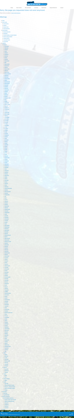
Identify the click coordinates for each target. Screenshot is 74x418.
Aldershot (6, 47)
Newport (6, 362)
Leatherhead (7, 212)
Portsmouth (7, 268)
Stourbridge (7, 309)
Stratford (6, 310)
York (5, 351)
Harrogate (6, 180)
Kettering (6, 207)
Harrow (6, 181)
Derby (6, 138)
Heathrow (6, 186)
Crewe (6, 131)
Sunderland (7, 317)
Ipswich (6, 199)
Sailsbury (6, 288)
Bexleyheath (7, 68)
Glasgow (6, 372)
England (5, 44)
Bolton (6, 80)
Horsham (6, 193)
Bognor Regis (7, 78)
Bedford (6, 67)
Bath (5, 62)
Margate (6, 233)
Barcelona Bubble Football (10, 388)
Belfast (6, 380)
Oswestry (6, 260)
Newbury (6, 243)
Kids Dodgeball (6, 394)
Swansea (6, 364)
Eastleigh (6, 144)
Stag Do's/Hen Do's (6, 396)
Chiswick (6, 122)
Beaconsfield (7, 64)
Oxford (6, 262)
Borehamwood (7, 81)
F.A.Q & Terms (6, 23)
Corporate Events (6, 39)
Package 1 (6, 402)
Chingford (6, 120)
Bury (5, 99)
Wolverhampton (8, 346)
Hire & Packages (6, 28)
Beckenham (7, 65)
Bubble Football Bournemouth (10, 399)
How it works (4, 22)
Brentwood (7, 89)
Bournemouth (7, 83)
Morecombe (7, 239)
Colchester (7, 125)
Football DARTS (6, 38)
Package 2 (7, 404)
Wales (4, 352)
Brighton (6, 91)
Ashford (6, 52)
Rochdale (6, 278)
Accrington (7, 46)
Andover (6, 49)
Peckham (6, 264)
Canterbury (7, 107)
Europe (4, 381)
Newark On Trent (8, 241)
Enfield (6, 149)
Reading (6, 273)
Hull (5, 196)
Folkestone (7, 160)
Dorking (6, 141)
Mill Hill (6, 236)
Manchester (7, 230)
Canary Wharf (7, 104)
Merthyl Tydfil (7, 360)
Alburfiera (6, 383)
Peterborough (7, 265)
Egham (6, 146)
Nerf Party (5, 393)
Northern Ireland (6, 378)
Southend (6, 301)
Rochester (6, 280)
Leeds (6, 214)
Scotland (5, 367)
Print (2, 413)
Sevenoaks (7, 289)
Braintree (6, 88)
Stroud (6, 314)
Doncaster (6, 139)
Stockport (6, 306)
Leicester (6, 215)
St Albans (6, 302)
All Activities (5, 41)
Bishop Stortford (8, 73)
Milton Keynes (7, 238)
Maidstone (7, 228)
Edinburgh (7, 370)
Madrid (6, 389)
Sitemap (6, 413)
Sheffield (6, 291)
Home (3, 20)
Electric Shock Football (7, 36)
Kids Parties (4, 391)
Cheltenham (7, 112)
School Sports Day (6, 31)
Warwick (6, 331)
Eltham (6, 147)
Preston (6, 270)
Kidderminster (7, 209)
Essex (6, 152)
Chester (6, 115)
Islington (6, 202)
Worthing (6, 349)
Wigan (6, 338)
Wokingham (7, 344)
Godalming (7, 165)
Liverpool (6, 220)
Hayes (6, 185)
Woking (6, 343)
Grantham (6, 167)
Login (72, 413)
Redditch (6, 275)
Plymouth (6, 267)
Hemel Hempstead (8, 188)
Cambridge (7, 102)
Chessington (7, 114)
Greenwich (7, 170)
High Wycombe (8, 191)
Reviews (4, 25)
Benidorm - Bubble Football (10, 386)
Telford (6, 320)
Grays (6, 168)
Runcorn (6, 286)
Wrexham (6, 365)
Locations (4, 43)
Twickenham (7, 328)
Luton (6, 223)
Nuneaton (6, 257)
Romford (6, 281)
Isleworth (6, 201)
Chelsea (6, 110)
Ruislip (6, 285)
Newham (6, 246)
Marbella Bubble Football (9, 385)
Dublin (6, 375)
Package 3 (7, 406)
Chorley (6, 123)
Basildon (6, 59)
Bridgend (6, 356)
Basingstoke (7, 60)
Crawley (6, 130)
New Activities (5, 30)
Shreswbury (7, 294)
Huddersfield (7, 194)
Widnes (6, 336)
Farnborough (7, 157)
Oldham (6, 259)
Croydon (6, 133)
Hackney (6, 173)
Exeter (6, 154)
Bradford (6, 86)
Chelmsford (7, 109)
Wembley (6, 335)
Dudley (6, 143)
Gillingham (7, 164)
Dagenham (7, 135)
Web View (71, 414)
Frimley (6, 162)
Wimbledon (7, 339)
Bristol (6, 93)
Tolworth (6, 322)
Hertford (6, 189)
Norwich (6, 254)
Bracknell (6, 85)
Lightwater (7, 218)
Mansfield (6, 231)
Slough (6, 296)
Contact (3, 409)
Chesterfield (7, 117)
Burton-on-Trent (8, 97)
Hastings (6, 183)
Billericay (6, 70)
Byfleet (6, 101)
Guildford (6, 172)
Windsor (6, 341)
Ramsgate (6, 272)
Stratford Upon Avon (8, 312)
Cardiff (6, 357)
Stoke (6, 307)
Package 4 (7, 407)
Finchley (6, 159)
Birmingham (7, 72)
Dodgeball (5, 33)
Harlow (6, 178)
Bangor (6, 354)
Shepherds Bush (8, 293)
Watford (6, 333)
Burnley (6, 96)
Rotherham (7, 283)
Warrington (7, 330)
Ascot (6, 51)
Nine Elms (6, 251)
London (6, 222)
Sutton (6, 318)
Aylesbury (6, 54)
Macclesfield (7, 225)
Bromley (6, 94)
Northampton (7, 252)
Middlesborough (8, 235)
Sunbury (6, 315)
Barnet (6, 57)
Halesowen (7, 175)
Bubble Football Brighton (9, 401)
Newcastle (7, 244)
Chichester (7, 118)
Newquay (6, 249)
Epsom (6, 151)
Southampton (7, 299)
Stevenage (7, 304)
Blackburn (6, 75)
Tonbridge (6, 323)
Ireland (4, 373)
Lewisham (6, 217)
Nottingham (7, 256)
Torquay (6, 325)
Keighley (6, 204)
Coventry (6, 128)
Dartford (6, 136)
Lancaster (6, 210)
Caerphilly (6, 359)
